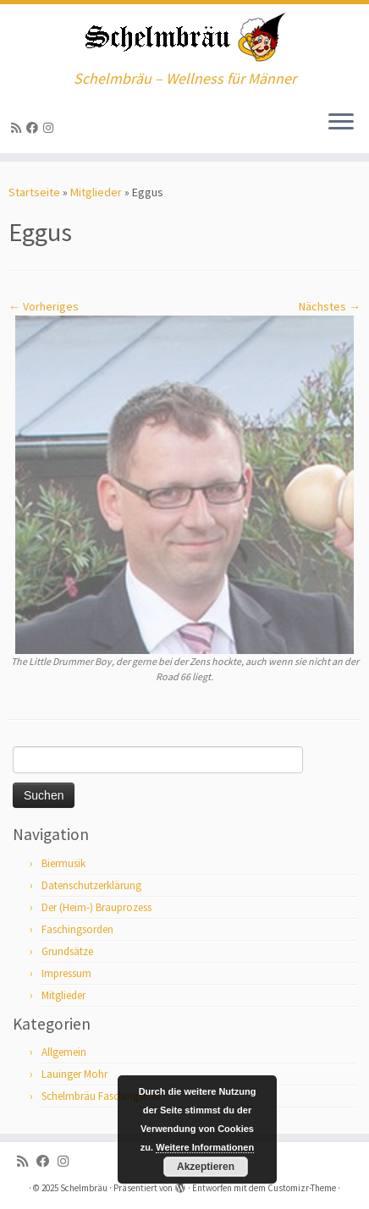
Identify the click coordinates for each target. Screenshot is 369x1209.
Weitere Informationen (205, 1147)
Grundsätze (67, 951)
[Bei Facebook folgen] (34, 127)
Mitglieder (96, 192)
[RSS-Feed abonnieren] (18, 127)
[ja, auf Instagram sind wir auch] (50, 127)
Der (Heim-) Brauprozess (96, 907)
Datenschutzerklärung (91, 885)
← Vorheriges (43, 306)
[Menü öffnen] (341, 122)
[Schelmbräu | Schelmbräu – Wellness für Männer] (184, 37)
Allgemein (63, 1052)
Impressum (66, 973)
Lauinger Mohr (74, 1074)
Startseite (34, 192)
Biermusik (63, 863)
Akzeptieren (205, 1167)
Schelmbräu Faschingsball (100, 1096)
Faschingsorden (77, 929)
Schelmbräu (83, 1188)
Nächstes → (330, 306)
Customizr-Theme (301, 1188)
